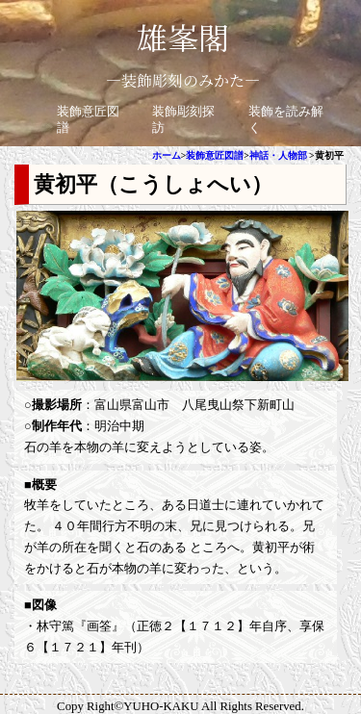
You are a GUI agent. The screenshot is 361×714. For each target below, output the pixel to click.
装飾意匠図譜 (215, 155)
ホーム (166, 155)
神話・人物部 (278, 155)
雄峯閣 (183, 36)
